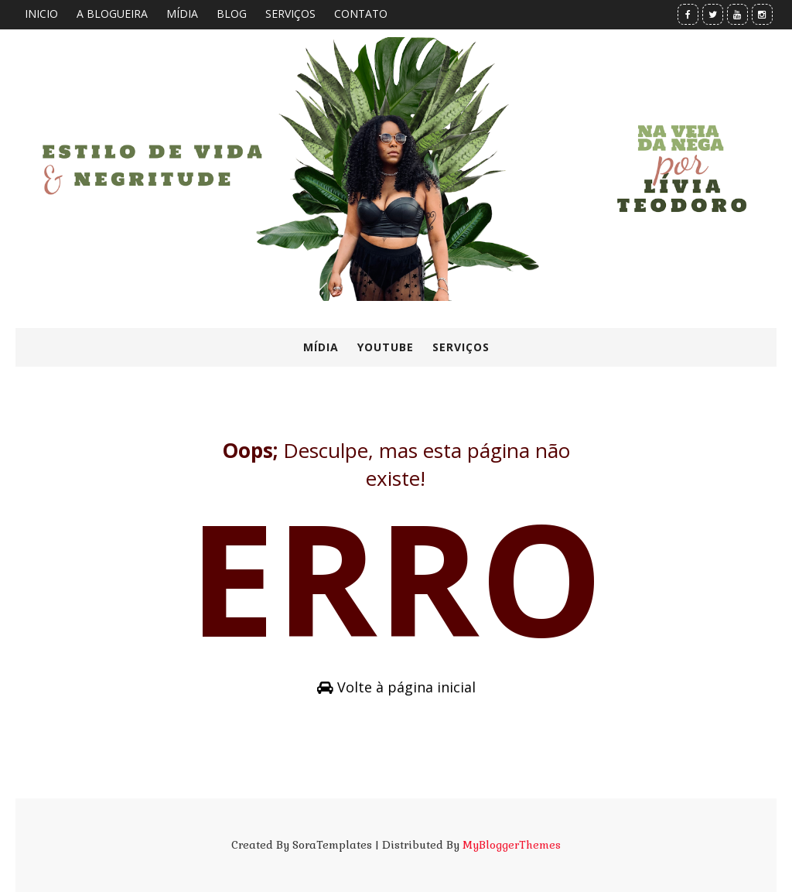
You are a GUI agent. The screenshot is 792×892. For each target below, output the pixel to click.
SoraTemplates (332, 845)
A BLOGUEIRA (112, 13)
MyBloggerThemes (512, 845)
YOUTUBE (385, 347)
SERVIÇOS (290, 13)
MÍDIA (182, 13)
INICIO (41, 13)
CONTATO (360, 13)
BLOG (232, 13)
